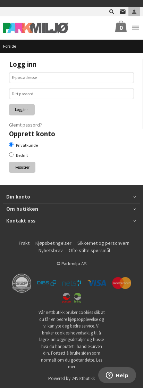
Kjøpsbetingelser (53, 243)
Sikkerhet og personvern (103, 243)
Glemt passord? (25, 125)
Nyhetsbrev (51, 250)
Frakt (24, 243)
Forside (9, 46)
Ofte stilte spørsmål (89, 250)
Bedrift (22, 155)
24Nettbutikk (83, 378)
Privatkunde (27, 145)
